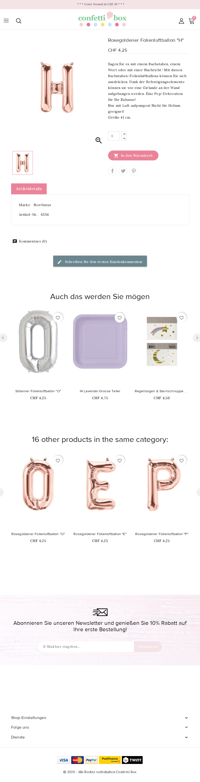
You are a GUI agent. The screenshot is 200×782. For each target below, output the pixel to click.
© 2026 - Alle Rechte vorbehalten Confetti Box (100, 772)
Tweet (123, 171)
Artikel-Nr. (28, 214)
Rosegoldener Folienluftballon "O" (38, 534)
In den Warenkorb (133, 155)
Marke (24, 205)
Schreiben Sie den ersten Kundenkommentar (100, 262)
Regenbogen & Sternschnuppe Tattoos (162, 391)
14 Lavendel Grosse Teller (100, 391)
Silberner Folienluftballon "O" (38, 391)
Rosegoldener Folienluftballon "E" (100, 534)
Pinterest (134, 171)
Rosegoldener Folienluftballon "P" (161, 534)
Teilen (112, 171)
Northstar (42, 205)
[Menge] (114, 136)
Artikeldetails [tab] (29, 188)
